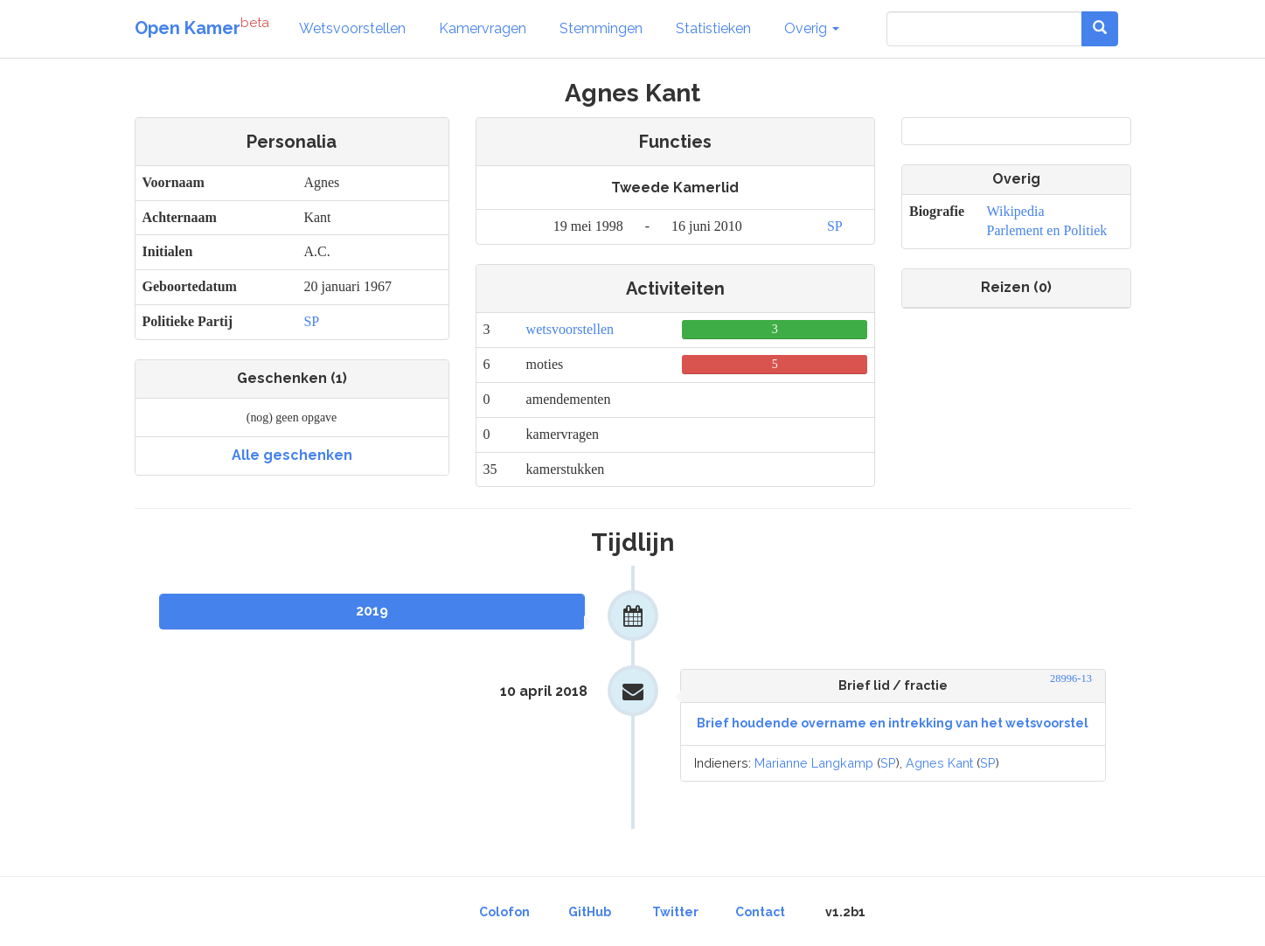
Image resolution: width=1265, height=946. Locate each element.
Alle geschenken (292, 455)
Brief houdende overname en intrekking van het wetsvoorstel (892, 723)
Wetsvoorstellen (352, 28)
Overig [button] (811, 28)
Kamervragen (482, 28)
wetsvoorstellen (570, 329)
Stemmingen (601, 28)
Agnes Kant (939, 762)
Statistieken (713, 28)
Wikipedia (1015, 211)
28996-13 (1071, 678)
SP (311, 321)
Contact (760, 912)
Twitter (675, 912)
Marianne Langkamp (813, 762)
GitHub (589, 912)
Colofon (504, 912)
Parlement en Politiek (1046, 230)
